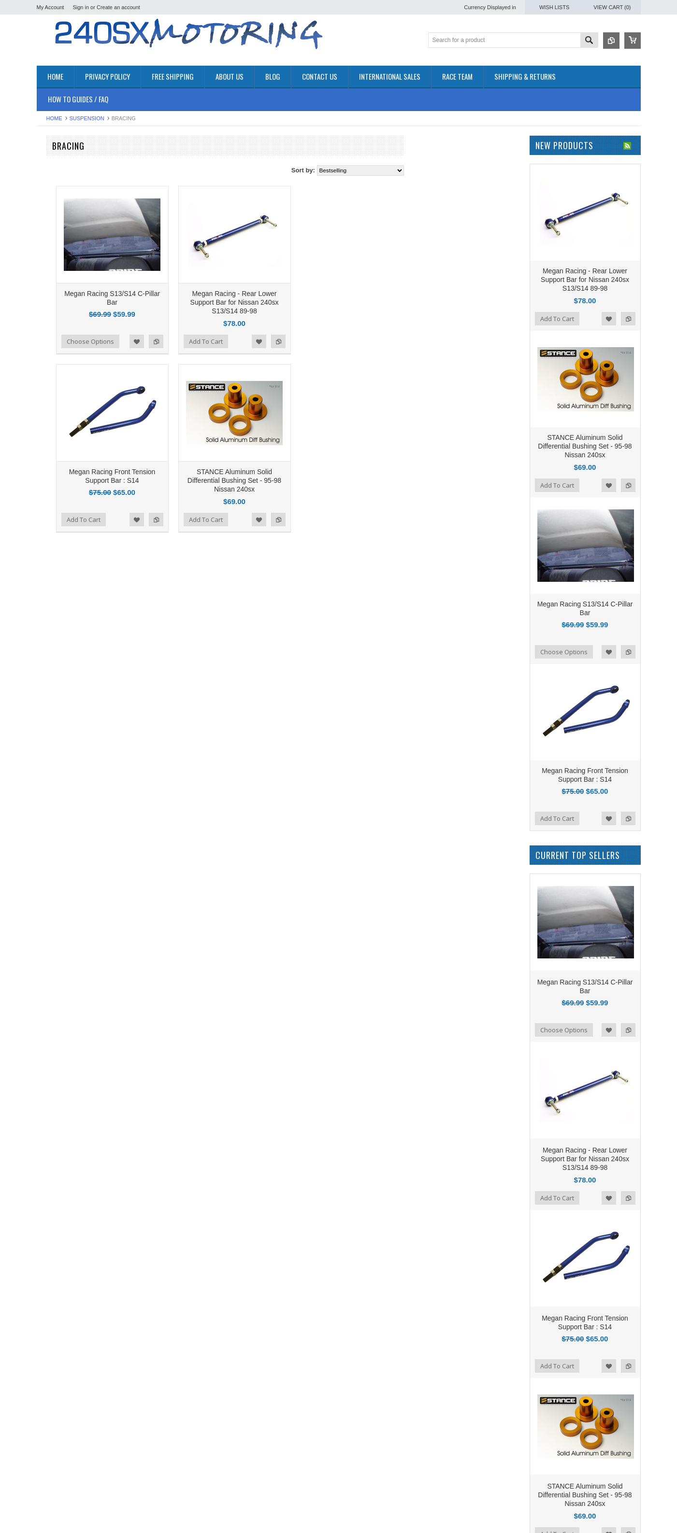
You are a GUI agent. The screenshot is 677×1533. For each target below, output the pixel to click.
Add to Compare (272, 322)
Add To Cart (322, 322)
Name (359, 1496)
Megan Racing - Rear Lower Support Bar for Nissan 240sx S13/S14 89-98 (350, 282)
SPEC (45, 494)
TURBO (48, 322)
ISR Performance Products (74, 390)
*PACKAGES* (56, 184)
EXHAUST (51, 241)
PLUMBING (53, 298)
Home (54, 118)
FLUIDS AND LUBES (66, 257)
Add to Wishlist (252, 322)
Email (359, 1516)
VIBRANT (50, 468)
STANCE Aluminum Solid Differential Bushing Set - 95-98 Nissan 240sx (350, 441)
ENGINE (49, 233)
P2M (43, 376)
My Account (50, 7)
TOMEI (47, 429)
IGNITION (51, 281)
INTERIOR (52, 290)
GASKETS (51, 265)
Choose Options (206, 322)
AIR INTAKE (54, 192)
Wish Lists (554, 7)
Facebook (509, 1497)
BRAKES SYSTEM (63, 200)
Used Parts (52, 331)
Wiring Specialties (61, 455)
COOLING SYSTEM (65, 208)
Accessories (54, 167)
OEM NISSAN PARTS (67, 159)
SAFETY (49, 306)
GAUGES (50, 273)
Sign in (80, 7)
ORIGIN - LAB (56, 403)
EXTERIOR (53, 249)
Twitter (525, 1497)
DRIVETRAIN (56, 216)
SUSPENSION (87, 118)
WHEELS (50, 339)
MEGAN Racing (59, 481)
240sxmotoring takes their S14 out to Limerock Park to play (256, 1498)
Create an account (118, 7)
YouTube (540, 1497)
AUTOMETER (56, 442)
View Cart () (612, 7)
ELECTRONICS (59, 224)
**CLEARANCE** (61, 176)
